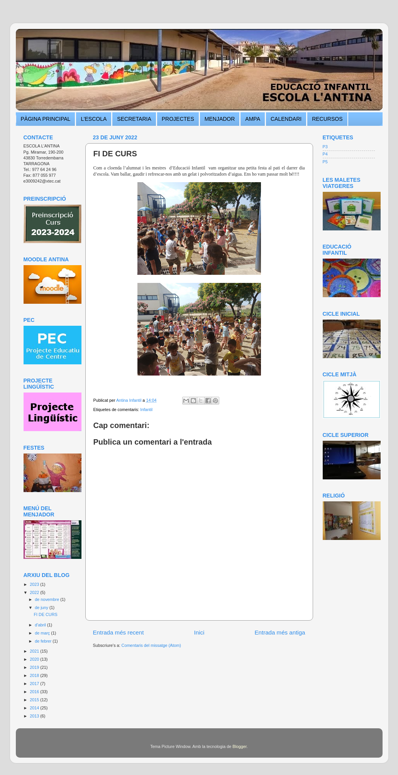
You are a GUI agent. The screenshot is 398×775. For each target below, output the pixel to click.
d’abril (41, 625)
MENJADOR (220, 119)
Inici (199, 632)
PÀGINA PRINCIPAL (46, 119)
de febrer (44, 641)
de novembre (47, 599)
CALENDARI (286, 119)
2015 (35, 699)
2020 (35, 659)
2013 (35, 716)
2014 (35, 708)
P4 (325, 154)
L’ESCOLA (94, 119)
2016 (35, 691)
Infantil (146, 409)
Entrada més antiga (279, 632)
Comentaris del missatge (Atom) (151, 645)
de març (43, 633)
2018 (35, 675)
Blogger (239, 746)
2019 (35, 667)
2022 (35, 592)
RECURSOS (327, 119)
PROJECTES (178, 119)
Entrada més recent (118, 632)
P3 (325, 146)
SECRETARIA (134, 119)
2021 (35, 651)
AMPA (252, 119)
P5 (325, 161)
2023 (35, 584)
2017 (35, 683)
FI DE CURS (45, 614)
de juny (42, 607)
